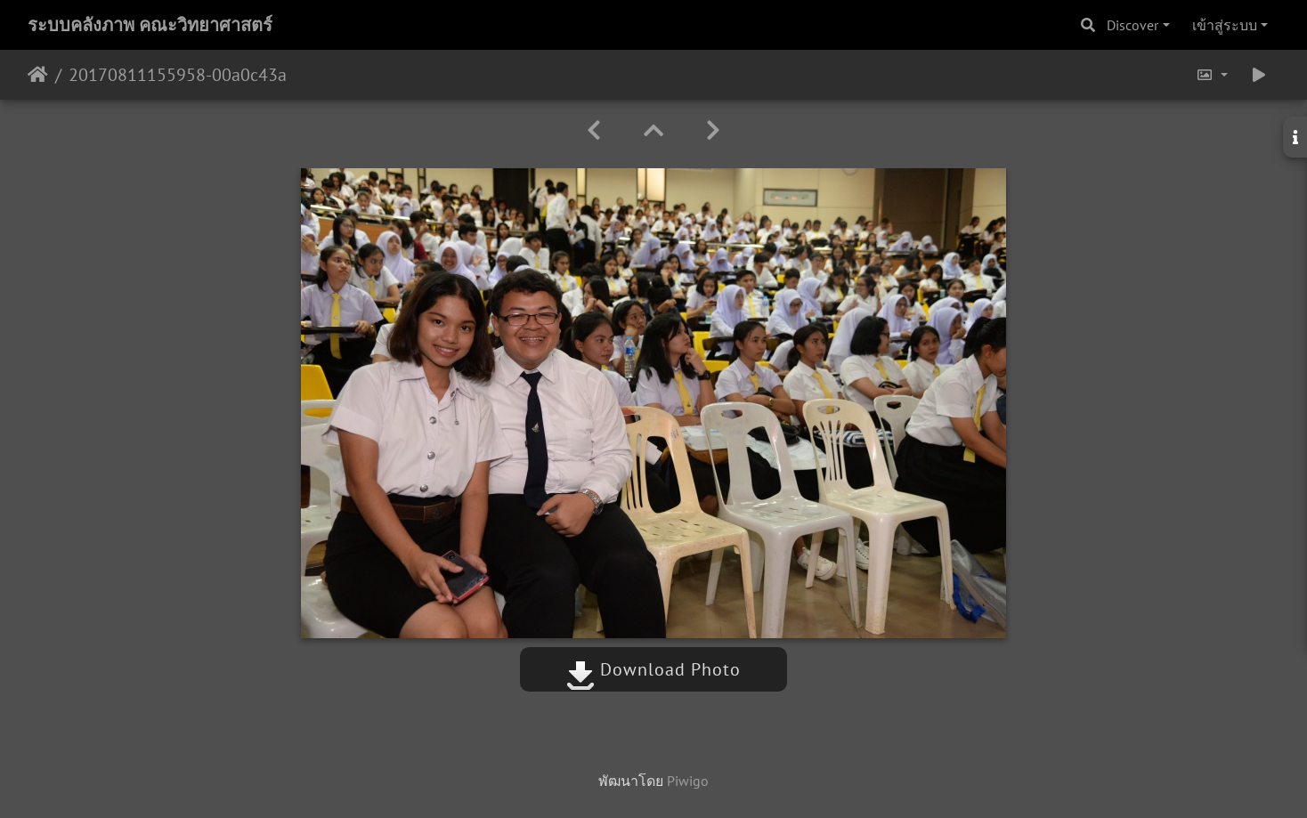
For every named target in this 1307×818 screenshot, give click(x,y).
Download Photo (653, 669)
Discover (1132, 25)
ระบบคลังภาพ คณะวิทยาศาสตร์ (150, 24)
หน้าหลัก (38, 74)
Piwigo (688, 781)
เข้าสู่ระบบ (1224, 25)
